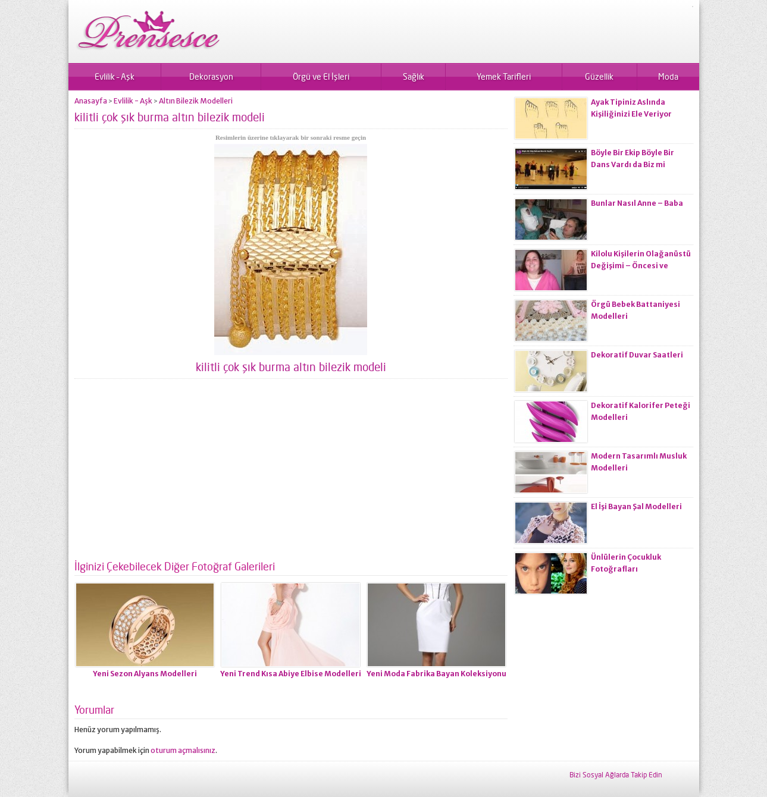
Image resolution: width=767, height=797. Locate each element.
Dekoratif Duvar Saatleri (637, 354)
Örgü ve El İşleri (321, 76)
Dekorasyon (211, 76)
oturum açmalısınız (183, 750)
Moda (668, 76)
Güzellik (599, 76)
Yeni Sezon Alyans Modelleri (145, 673)
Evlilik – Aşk (114, 76)
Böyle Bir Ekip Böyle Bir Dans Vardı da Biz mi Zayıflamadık (632, 164)
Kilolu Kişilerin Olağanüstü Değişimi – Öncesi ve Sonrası (641, 265)
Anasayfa (90, 100)
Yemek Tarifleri (504, 76)
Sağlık (413, 76)
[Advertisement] (291, 474)
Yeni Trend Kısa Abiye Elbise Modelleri (290, 673)
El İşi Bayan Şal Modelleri (636, 506)
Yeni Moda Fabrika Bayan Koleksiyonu (436, 673)
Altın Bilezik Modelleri (196, 100)
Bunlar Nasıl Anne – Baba (637, 203)
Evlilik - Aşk (133, 100)
